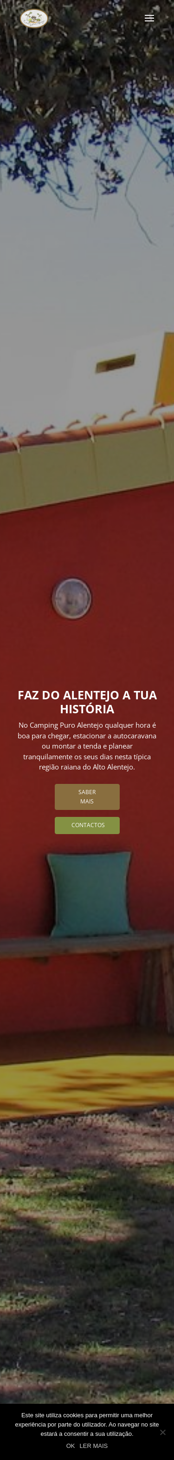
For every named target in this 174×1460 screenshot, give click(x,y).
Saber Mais (87, 796)
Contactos (88, 825)
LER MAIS (94, 1445)
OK (70, 1445)
